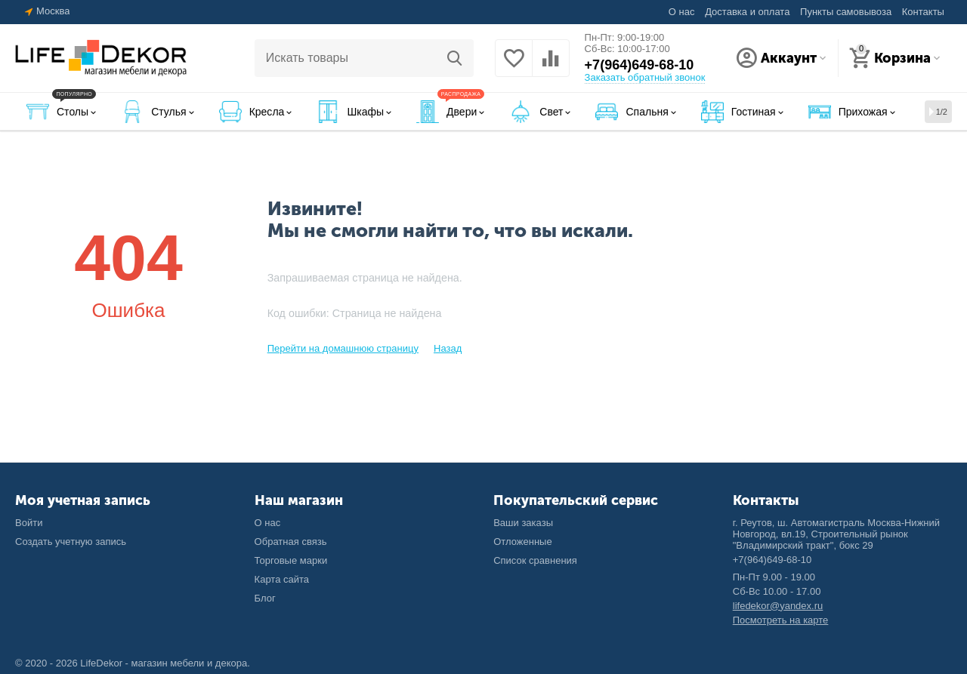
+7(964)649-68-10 (639, 64)
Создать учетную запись (70, 541)
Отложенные (522, 541)
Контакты (923, 11)
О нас (682, 11)
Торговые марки (291, 560)
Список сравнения (535, 560)
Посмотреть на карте (781, 620)
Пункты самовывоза (845, 11)
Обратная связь (291, 541)
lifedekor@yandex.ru (778, 605)
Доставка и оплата (747, 11)
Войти (28, 522)
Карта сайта (282, 579)
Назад (448, 348)
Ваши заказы (523, 522)
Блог (265, 598)
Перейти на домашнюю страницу (343, 348)
